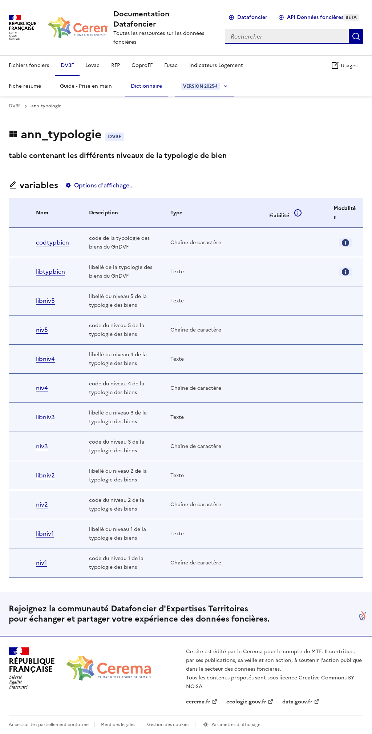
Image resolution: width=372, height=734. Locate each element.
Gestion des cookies (168, 724)
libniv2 (45, 475)
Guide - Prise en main (86, 86)
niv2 (42, 504)
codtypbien (52, 242)
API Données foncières (323, 17)
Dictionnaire (146, 86)
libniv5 (45, 300)
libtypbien (50, 271)
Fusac (171, 65)
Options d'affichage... (104, 185)
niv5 (42, 329)
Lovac (92, 65)
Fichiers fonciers (29, 65)
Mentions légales (118, 724)
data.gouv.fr (297, 702)
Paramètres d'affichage (235, 724)
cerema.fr (198, 702)
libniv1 (45, 533)
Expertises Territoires (207, 609)
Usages (344, 66)
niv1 (41, 562)
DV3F (67, 65)
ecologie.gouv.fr (246, 702)
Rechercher (356, 36)
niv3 (42, 446)
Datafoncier (252, 17)
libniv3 (45, 417)
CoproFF (142, 65)
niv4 (42, 388)
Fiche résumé (25, 86)
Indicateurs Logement (216, 65)
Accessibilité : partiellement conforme (49, 724)
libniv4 (45, 358)
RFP (115, 65)
